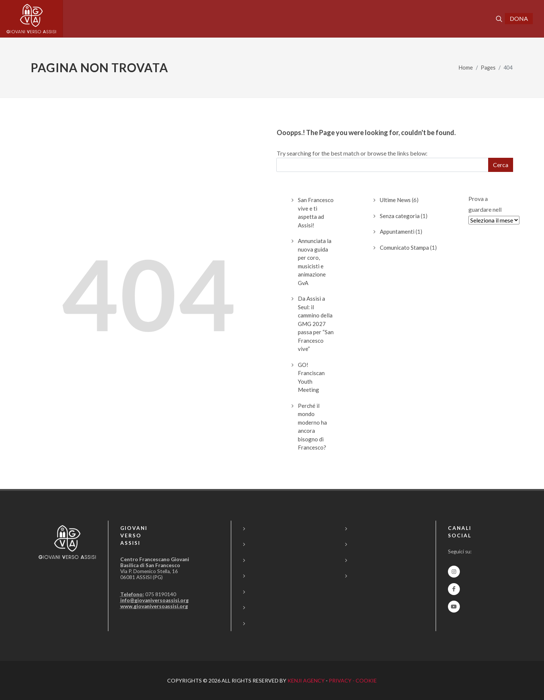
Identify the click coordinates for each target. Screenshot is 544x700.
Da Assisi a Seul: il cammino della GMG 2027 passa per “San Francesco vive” (316, 323)
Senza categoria (400, 215)
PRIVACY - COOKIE (353, 680)
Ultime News (395, 199)
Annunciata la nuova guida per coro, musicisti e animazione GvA (314, 261)
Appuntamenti (397, 231)
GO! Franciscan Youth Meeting (311, 377)
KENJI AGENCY (306, 680)
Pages (488, 67)
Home (466, 67)
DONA (519, 18)
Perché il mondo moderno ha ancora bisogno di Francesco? (312, 426)
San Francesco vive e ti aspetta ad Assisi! (316, 212)
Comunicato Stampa (404, 247)
